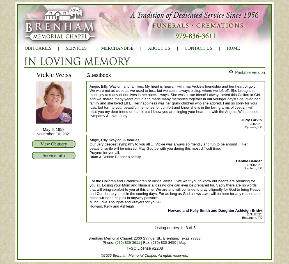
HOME (233, 48)
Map (182, 242)
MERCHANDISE (117, 48)
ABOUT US (159, 48)
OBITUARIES (38, 48)
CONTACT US (198, 48)
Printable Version (246, 72)
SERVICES (76, 48)
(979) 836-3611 (127, 242)
